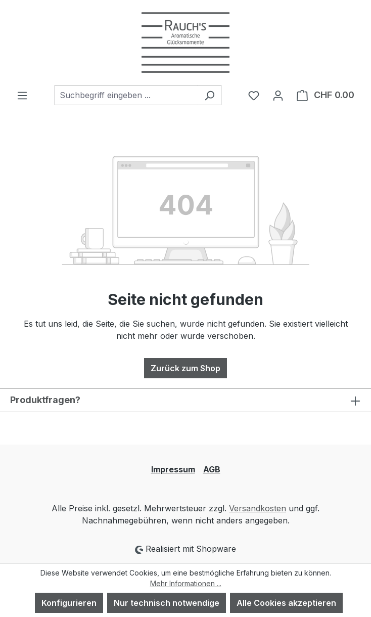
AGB (211, 469)
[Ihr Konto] (278, 95)
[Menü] (22, 95)
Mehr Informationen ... (185, 583)
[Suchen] (209, 95)
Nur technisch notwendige (166, 603)
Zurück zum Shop (185, 368)
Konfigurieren (69, 603)
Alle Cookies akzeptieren (286, 603)
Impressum (173, 469)
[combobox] (126, 95)
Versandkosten (257, 508)
